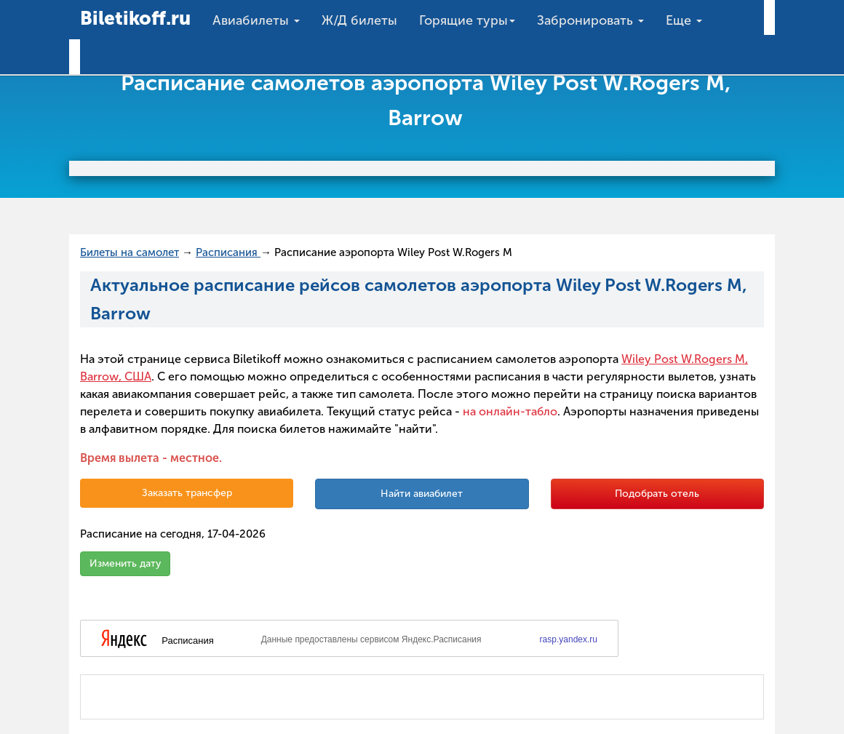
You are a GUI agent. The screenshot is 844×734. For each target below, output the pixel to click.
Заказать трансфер (187, 493)
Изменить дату (125, 563)
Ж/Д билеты (359, 20)
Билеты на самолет (129, 252)
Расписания (228, 252)
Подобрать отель (657, 493)
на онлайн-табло (510, 411)
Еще (684, 20)
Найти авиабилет (422, 493)
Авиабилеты (256, 20)
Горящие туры (467, 20)
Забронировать (590, 20)
